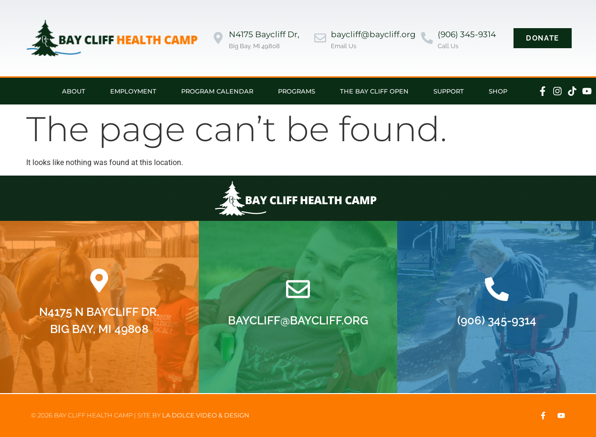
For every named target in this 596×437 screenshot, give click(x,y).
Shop (498, 91)
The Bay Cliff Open (374, 91)
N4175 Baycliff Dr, (264, 34)
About (73, 91)
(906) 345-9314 (467, 34)
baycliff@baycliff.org (373, 34)
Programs (296, 91)
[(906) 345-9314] (427, 38)
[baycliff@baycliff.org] (320, 38)
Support (448, 91)
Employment (133, 91)
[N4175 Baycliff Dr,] (218, 38)
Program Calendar (217, 91)
